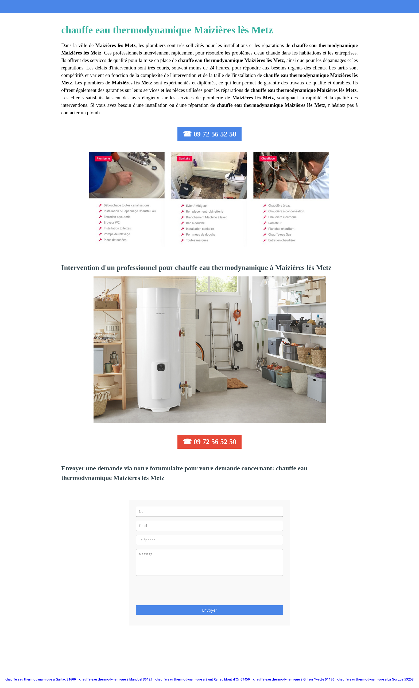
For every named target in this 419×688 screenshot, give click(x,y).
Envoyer (209, 610)
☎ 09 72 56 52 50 (209, 134)
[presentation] (176, 592)
